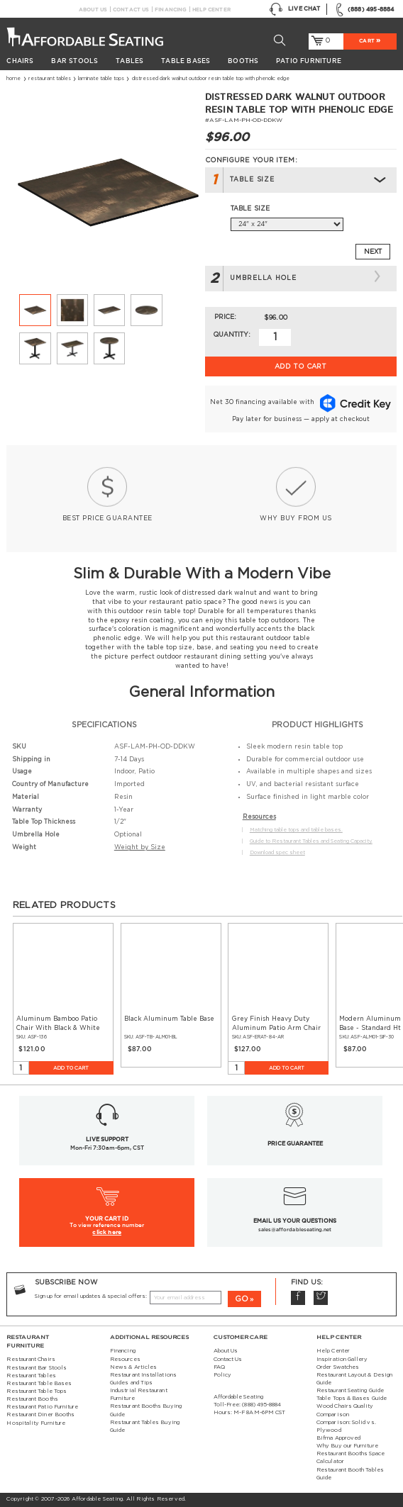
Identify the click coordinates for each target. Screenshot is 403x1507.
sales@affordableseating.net (295, 1229)
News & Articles (133, 1367)
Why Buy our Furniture (347, 1446)
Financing (171, 9)
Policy (222, 1375)
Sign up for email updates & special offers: (91, 1296)
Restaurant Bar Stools (36, 1368)
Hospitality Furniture (35, 1423)
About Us (92, 9)
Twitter (321, 1298)
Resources (125, 1359)
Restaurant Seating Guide (350, 1391)
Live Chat (294, 9)
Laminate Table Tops (101, 78)
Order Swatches (337, 1367)
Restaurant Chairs (30, 1359)
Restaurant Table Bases (39, 1383)
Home (13, 78)
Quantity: (232, 335)
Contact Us (131, 9)
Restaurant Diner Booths (40, 1415)
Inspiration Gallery (342, 1359)
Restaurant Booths (31, 1399)
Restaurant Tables (49, 78)
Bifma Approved (338, 1438)
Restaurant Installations (143, 1375)
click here (106, 1232)
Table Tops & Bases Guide (351, 1398)
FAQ (219, 1367)
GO (241, 1299)
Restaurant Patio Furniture (42, 1407)
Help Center (211, 9)
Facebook (298, 1298)
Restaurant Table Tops (36, 1391)
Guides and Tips (131, 1383)
